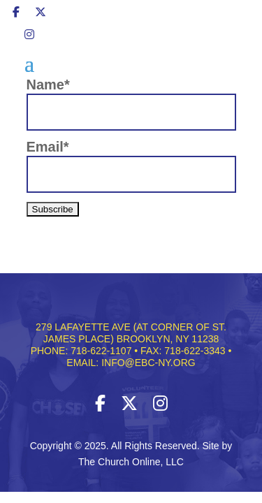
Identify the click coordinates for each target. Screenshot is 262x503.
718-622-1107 (101, 350)
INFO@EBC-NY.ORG (148, 362)
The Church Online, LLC (131, 461)
